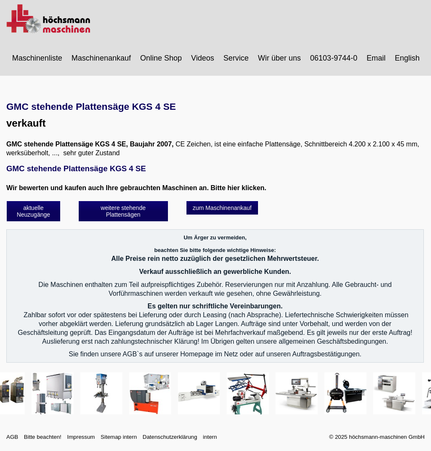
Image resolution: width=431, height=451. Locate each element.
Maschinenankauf (101, 58)
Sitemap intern (119, 437)
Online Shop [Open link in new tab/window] (161, 58)
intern (210, 437)
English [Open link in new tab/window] (407, 58)
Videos (202, 58)
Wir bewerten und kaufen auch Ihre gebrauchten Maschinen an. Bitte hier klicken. (136, 187)
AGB (12, 437)
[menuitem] (37, 58)
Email (376, 58)
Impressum (81, 437)
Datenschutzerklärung (170, 437)
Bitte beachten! (42, 437)
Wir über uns (279, 58)
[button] (33, 211)
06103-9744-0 (333, 58)
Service (236, 58)
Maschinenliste (37, 58)
